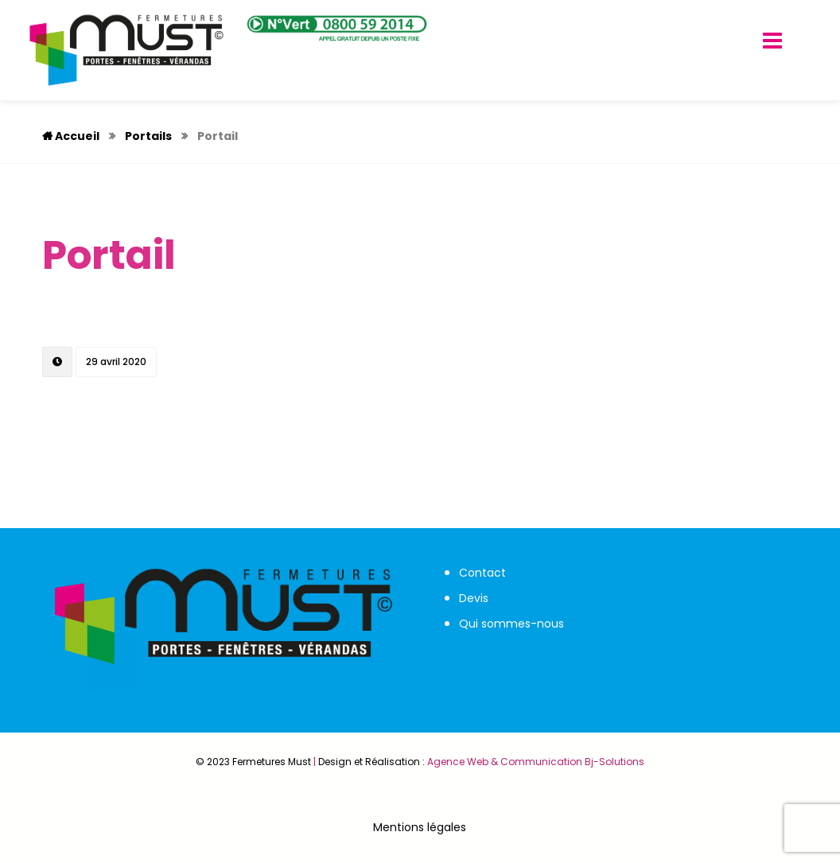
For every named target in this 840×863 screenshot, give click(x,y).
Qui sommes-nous (511, 624)
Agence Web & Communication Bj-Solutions (535, 761)
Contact (482, 573)
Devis (473, 598)
